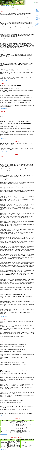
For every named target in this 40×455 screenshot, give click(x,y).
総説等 (37, 10)
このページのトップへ (4, 80)
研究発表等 (36, 15)
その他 (37, 12)
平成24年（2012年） (7, 5)
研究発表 (37, 17)
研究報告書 (37, 11)
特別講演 (37, 19)
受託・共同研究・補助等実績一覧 (37, 24)
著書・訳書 (36, 14)
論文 (35, 7)
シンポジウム (38, 18)
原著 (36, 9)
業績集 (4, 5)
